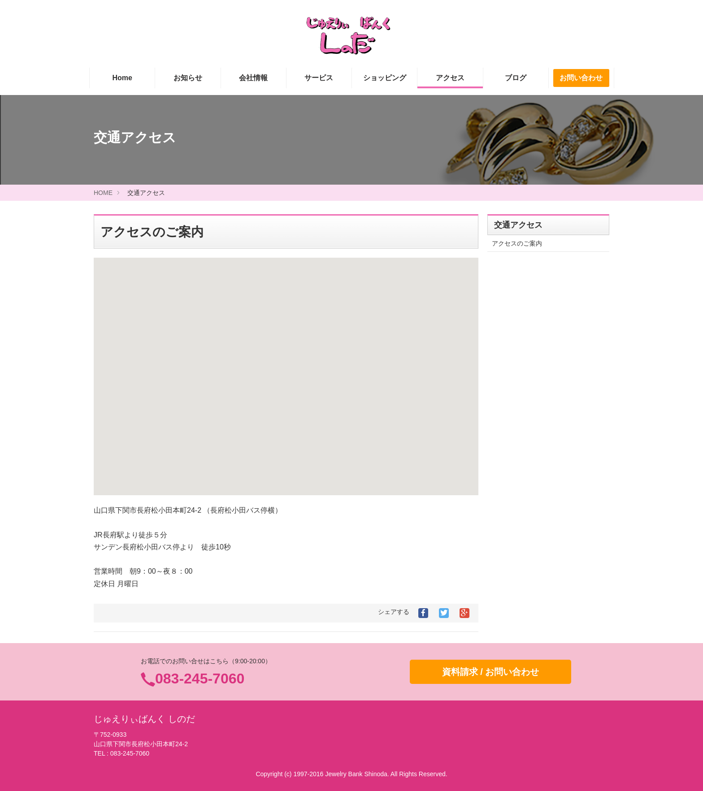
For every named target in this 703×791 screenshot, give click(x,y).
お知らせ (188, 78)
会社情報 (253, 78)
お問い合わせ (581, 78)
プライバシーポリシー (523, 597)
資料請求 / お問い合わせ (490, 672)
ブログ (515, 78)
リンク (501, 580)
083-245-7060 (199, 678)
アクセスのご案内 (517, 243)
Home (122, 78)
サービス (318, 78)
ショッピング (384, 78)
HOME (103, 192)
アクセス (450, 78)
